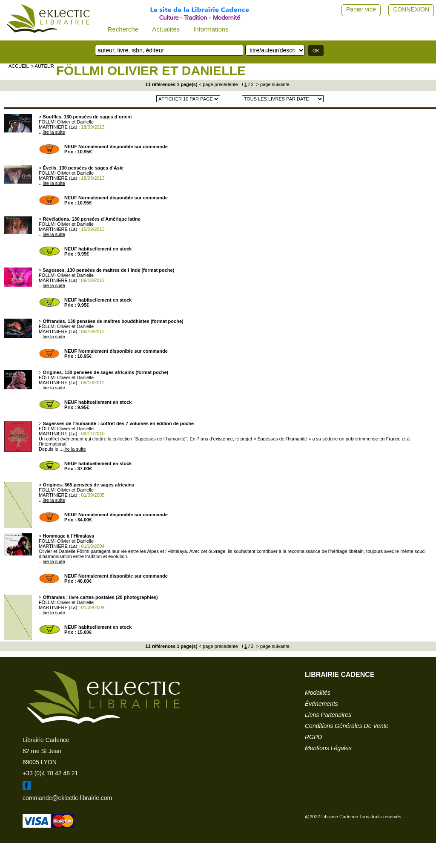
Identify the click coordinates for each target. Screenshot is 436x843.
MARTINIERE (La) (58, 126)
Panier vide (361, 9)
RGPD (313, 737)
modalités (317, 692)
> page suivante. (273, 84)
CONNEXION (411, 9)
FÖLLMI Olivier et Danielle (151, 70)
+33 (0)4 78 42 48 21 (50, 773)
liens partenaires (328, 714)
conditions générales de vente (346, 725)
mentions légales (328, 748)
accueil (19, 66)
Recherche (123, 29)
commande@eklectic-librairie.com (67, 797)
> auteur (42, 66)
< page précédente (218, 84)
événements (321, 703)
